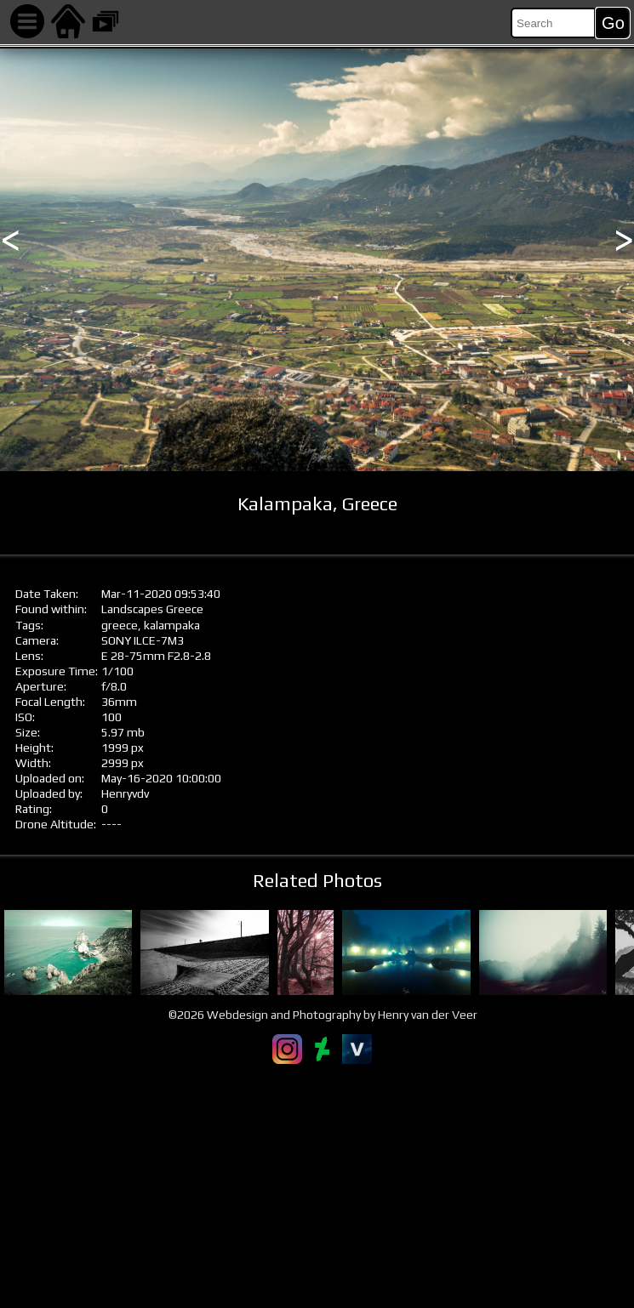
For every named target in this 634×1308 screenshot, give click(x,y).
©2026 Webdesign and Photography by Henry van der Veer (322, 1014)
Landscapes (132, 609)
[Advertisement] (317, 1185)
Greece (184, 609)
